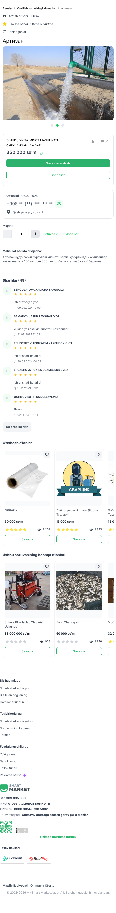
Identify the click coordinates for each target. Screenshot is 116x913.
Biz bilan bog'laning (13, 695)
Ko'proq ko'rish (17, 427)
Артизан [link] (66, 8)
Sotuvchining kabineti (15, 728)
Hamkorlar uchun (12, 702)
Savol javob (8, 761)
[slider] (26, 294)
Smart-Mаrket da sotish (16, 721)
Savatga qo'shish (58, 163)
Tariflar (5, 735)
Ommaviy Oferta (42, 885)
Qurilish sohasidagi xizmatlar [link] (36, 8)
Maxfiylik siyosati (15, 885)
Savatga (27, 539)
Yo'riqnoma (7, 754)
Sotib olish (58, 175)
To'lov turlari (8, 768)
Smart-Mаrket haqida (15, 688)
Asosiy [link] (7, 8)
